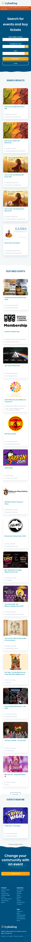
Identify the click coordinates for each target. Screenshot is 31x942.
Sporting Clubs (21, 902)
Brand (18, 920)
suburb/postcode (15, 44)
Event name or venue (15, 37)
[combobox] (15, 46)
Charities (19, 891)
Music (18, 898)
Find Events (15, 59)
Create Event (15, 873)
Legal (10, 936)
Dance (18, 895)
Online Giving (4, 893)
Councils (19, 893)
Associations (20, 890)
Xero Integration (21, 918)
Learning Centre (21, 915)
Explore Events (5, 890)
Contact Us (20, 911)
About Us (3, 936)
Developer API (21, 917)
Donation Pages (5, 895)
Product (3, 891)
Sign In (3, 902)
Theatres (19, 904)
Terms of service (18, 936)
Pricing (3, 897)
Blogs (18, 913)
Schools (19, 900)
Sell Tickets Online (6, 898)
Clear (15, 63)
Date (15, 51)
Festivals (19, 897)
